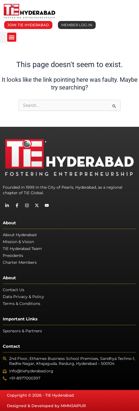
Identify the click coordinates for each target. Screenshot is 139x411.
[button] (11, 37)
